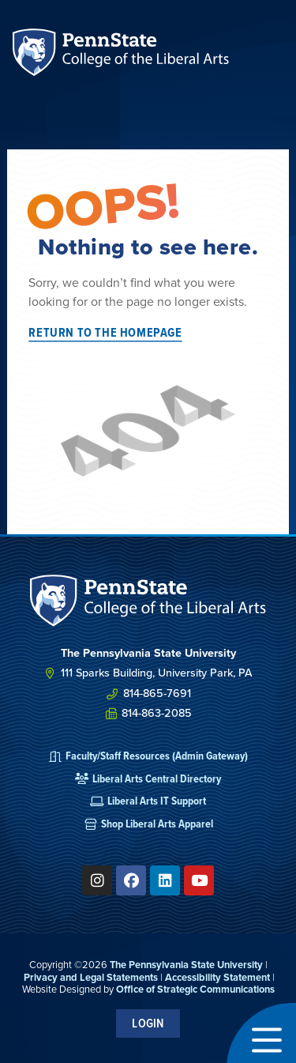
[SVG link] (148, 601)
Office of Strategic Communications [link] (195, 989)
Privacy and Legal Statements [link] (91, 977)
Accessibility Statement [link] (217, 977)
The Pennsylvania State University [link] (186, 964)
